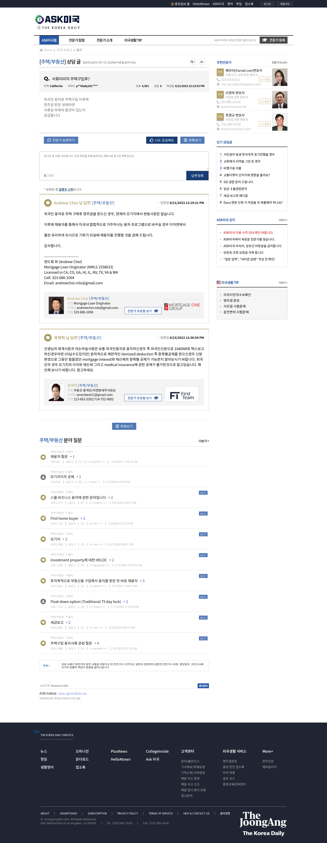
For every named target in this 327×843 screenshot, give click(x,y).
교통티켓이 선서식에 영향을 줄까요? (247, 175)
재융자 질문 (59, 456)
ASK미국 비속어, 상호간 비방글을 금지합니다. (253, 246)
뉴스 (44, 751)
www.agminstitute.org (72, 693)
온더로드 (82, 759)
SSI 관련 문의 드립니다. (239, 182)
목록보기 (192, 140)
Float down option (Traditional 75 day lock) (86, 601)
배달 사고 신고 (190, 784)
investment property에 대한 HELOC (79, 559)
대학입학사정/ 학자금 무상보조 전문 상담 (59, 698)
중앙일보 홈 (180, 4)
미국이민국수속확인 (237, 294)
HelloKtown (201, 4)
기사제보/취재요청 (193, 767)
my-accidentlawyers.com (239, 84)
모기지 (55, 539)
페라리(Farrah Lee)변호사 (244, 70)
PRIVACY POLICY (128, 813)
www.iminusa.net (232, 107)
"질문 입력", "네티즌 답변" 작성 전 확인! (249, 259)
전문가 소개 (104, 40)
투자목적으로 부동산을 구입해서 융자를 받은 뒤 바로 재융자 (94, 580)
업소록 (249, 4)
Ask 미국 (152, 759)
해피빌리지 (269, 767)
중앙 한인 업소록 (233, 767)
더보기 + (204, 441)
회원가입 (284, 4)
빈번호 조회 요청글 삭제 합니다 (243, 252)
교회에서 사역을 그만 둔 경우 (242, 161)
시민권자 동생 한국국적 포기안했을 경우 (249, 154)
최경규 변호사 (235, 115)
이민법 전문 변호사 (237, 97)
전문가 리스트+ (280, 62)
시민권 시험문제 (235, 306)
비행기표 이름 (232, 168)
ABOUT (45, 813)
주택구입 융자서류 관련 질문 (71, 643)
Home (45, 50)
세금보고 (57, 622)
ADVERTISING (69, 813)
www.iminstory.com (234, 129)
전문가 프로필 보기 (143, 311)
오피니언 (82, 751)
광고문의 (187, 795)
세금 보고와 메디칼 (236, 195)
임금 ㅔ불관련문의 (235, 188)
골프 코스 (229, 778)
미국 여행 (229, 772)
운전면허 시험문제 (236, 312)
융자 (79, 50)
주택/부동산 (64, 50)
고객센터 (187, 751)
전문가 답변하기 (61, 140)
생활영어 (47, 767)
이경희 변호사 (235, 92)
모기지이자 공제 (62, 476)
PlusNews (119, 751)
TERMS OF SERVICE (161, 813)
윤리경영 (225, 813)
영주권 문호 (231, 300)
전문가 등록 (273, 40)
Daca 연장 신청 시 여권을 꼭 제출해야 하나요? (253, 202)
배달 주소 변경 (190, 778)
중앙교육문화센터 (234, 784)
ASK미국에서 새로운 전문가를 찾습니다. (249, 239)
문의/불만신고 (190, 761)
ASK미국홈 (49, 40)
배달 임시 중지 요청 (193, 790)
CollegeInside (157, 751)
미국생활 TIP (133, 40)
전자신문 (268, 761)
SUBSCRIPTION (97, 813)
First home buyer (64, 518)
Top (36, 731)
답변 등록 (197, 175)
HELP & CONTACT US (196, 813)
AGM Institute (47, 693)
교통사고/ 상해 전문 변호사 (242, 75)
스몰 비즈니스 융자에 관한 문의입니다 (78, 497)
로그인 (267, 4)
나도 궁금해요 (162, 140)
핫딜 (239, 4)
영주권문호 (230, 761)
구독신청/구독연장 (193, 772)
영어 (230, 4)
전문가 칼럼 (76, 40)
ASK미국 (218, 4)
